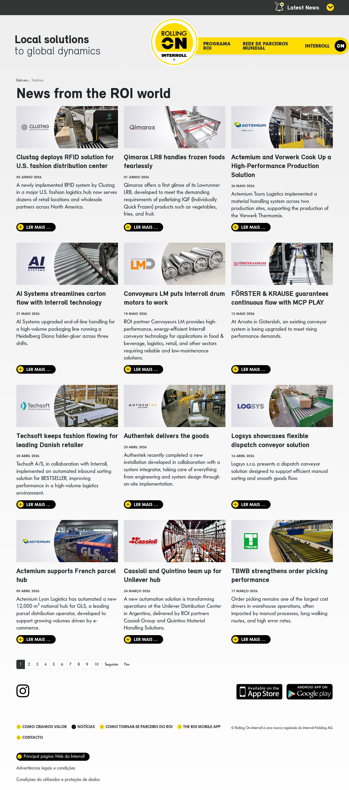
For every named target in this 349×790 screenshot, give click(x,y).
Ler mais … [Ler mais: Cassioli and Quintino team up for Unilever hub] (146, 639)
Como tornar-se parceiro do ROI (139, 726)
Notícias (86, 726)
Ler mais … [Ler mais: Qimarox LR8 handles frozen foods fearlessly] (146, 227)
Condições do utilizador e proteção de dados (58, 779)
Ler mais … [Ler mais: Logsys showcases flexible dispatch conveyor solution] (253, 504)
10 (96, 664)
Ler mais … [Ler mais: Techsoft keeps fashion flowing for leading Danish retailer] (38, 504)
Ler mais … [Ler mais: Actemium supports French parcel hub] (38, 639)
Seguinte (111, 664)
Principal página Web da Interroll (54, 756)
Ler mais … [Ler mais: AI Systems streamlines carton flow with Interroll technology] (38, 369)
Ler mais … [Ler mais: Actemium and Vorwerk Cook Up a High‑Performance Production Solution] (253, 227)
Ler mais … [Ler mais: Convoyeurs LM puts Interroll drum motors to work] (146, 369)
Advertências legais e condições (45, 768)
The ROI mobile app (202, 726)
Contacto (32, 737)
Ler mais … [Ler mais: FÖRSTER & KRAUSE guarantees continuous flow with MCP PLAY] (253, 369)
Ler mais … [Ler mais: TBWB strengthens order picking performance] (253, 639)
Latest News (303, 8)
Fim (126, 664)
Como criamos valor (44, 726)
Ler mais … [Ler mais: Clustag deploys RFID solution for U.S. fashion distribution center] (38, 227)
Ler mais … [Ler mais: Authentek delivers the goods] (146, 504)
